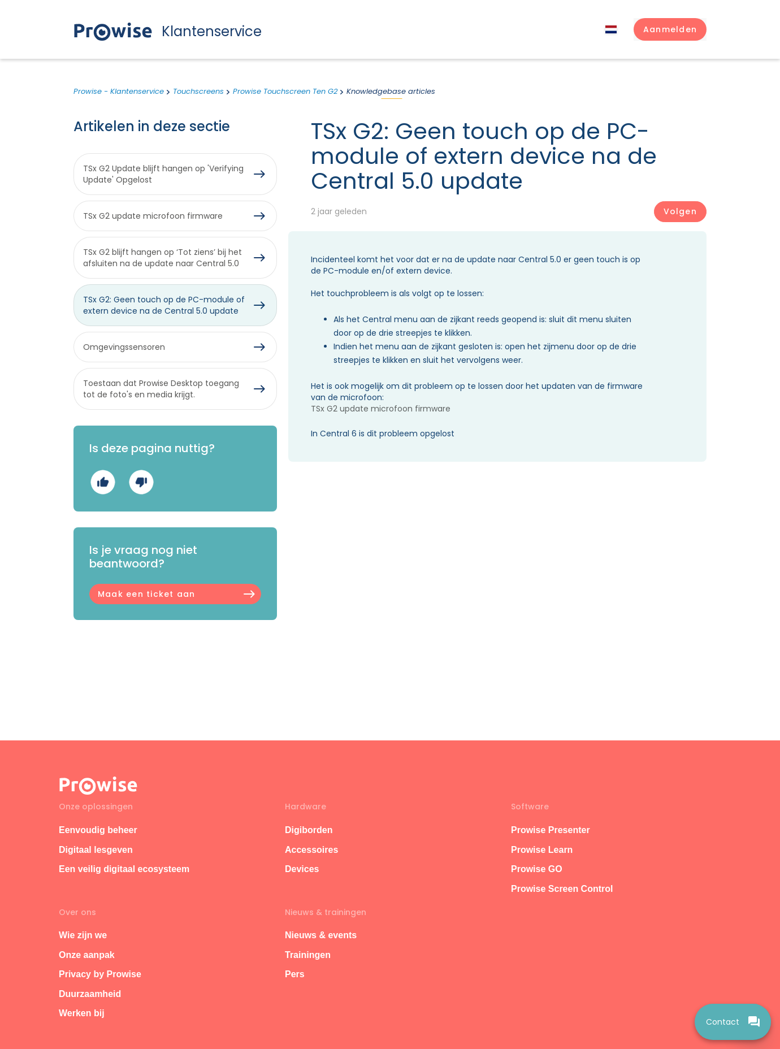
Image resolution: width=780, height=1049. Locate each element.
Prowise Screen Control (562, 889)
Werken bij (82, 1013)
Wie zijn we (83, 935)
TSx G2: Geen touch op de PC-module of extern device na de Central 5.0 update (164, 305)
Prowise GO (536, 869)
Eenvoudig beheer (98, 830)
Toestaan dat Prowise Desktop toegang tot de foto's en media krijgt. (161, 389)
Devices (302, 869)
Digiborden (308, 830)
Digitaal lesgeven (96, 850)
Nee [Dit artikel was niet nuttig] (141, 482)
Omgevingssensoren (124, 347)
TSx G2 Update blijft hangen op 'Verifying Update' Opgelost (163, 174)
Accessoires (311, 850)
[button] (670, 29)
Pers (295, 974)
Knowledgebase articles (390, 91)
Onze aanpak (87, 955)
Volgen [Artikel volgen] (680, 211)
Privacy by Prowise (100, 974)
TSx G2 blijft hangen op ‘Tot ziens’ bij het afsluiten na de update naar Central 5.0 (162, 257)
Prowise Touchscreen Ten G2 (285, 91)
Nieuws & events (321, 935)
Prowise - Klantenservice (118, 91)
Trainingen (308, 955)
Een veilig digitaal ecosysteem (124, 869)
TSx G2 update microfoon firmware (380, 408)
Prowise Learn (542, 850)
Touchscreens (198, 91)
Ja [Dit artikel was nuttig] (102, 482)
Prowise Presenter (550, 830)
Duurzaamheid (90, 994)
